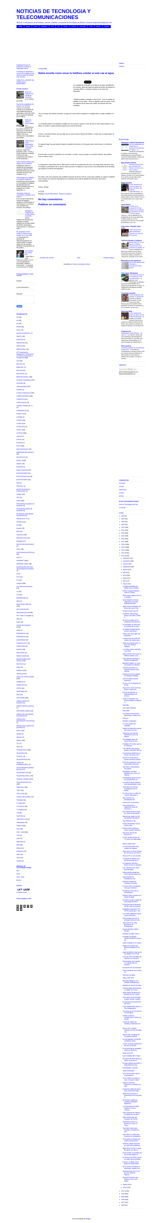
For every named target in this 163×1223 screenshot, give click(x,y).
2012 (123, 556)
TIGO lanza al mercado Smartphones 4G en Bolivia (130, 788)
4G (18, 320)
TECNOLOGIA (21, 750)
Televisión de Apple (129, 975)
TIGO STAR (20, 793)
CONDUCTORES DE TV (25, 406)
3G (18, 317)
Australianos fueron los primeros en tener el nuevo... (130, 1123)
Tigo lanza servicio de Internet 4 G (130, 833)
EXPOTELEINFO (22, 479)
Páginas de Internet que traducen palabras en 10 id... (131, 947)
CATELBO (20, 383)
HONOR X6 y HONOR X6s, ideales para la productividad (25, 81)
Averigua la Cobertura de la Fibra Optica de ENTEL (30, 213)
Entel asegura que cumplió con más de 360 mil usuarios (131, 963)
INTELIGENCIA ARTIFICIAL (26, 552)
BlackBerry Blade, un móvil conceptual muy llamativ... (132, 664)
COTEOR (20, 433)
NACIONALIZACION (23, 612)
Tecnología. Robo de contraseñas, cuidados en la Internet (26, 195)
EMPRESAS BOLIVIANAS (25, 452)
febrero (125, 1184)
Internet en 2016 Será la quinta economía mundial (131, 758)
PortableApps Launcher (130, 1068)
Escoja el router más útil (130, 611)
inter (18, 557)
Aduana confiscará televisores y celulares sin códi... (132, 1084)
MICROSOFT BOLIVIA (24, 604)
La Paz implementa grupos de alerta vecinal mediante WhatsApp (136, 314)
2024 (123, 522)
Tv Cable (19, 803)
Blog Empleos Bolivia (128, 163)
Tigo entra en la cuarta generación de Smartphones (130, 924)
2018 (123, 539)
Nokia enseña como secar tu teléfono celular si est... (132, 654)
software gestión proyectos (25, 706)
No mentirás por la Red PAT (29, 252)
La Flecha (122, 507)
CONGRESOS (21, 410)
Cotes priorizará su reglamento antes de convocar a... (130, 807)
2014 (123, 550)
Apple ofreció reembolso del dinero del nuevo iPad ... (132, 607)
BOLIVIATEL (21, 373)
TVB (18, 813)
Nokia (18, 622)
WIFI (18, 845)
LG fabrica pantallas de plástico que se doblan (131, 587)
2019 (123, 536)
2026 (123, 516)
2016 (123, 544)
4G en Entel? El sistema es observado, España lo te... (132, 1167)
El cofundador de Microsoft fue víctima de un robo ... (131, 625)
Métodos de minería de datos (132, 985)
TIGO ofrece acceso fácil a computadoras (131, 1074)
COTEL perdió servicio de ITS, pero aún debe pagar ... (132, 839)
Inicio (78, 257)
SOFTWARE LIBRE (23, 711)
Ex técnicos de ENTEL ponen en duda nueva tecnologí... (132, 1158)
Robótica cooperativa (129, 721)
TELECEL (20, 756)
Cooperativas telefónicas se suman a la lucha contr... (131, 754)
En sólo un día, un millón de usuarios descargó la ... (132, 794)
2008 (123, 1199)
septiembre (127, 567)
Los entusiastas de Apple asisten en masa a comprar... (131, 1108)
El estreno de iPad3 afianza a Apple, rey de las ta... (132, 1059)
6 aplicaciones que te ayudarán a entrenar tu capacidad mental (24, 66)
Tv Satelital (20, 809)
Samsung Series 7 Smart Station (29, 121)
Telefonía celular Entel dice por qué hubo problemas (131, 1144)
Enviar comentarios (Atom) (81, 264)
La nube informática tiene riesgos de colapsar (131, 847)
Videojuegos (21, 822)
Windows (19, 851)
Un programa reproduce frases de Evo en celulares (132, 864)
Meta (18, 601)
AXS (52, 26)
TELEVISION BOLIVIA (24, 782)
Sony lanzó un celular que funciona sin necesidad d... (132, 1135)
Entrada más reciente (47, 257)
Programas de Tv (22, 643)
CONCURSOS (21, 402)
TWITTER (20, 816)
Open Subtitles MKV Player (131, 1056)
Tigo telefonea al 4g (129, 821)
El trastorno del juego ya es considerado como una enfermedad (136, 276)
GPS (18, 497)
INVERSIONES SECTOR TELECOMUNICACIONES (25, 568)
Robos (19, 667)
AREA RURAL (21, 349)
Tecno (18, 747)
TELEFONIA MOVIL (51, 194)
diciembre (126, 558)
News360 (126, 705)
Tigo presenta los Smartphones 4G (129, 878)
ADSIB (19, 327)
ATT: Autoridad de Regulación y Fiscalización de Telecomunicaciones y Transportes (25, 354)
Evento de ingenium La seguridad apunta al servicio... (130, 694)
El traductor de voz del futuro (132, 967)
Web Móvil (20, 841)
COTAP (19, 420)
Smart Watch (21, 691)
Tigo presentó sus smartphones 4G (129, 798)
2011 (123, 1191)
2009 (123, 1197)
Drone (18, 446)
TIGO (91, 26)
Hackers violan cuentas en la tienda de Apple (132, 896)
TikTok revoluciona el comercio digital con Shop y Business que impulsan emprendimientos (135, 188)
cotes (18, 436)
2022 (123, 527)
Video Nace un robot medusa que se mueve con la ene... (132, 852)
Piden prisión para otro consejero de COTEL (130, 1118)
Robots (28, 26)
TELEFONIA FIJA (22, 772)
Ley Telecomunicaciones (24, 586)
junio (124, 575)
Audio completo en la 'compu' (132, 943)
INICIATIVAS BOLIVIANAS (25, 544)
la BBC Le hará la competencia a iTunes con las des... (132, 1017)
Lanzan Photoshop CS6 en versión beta (131, 824)
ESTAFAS (20, 467)
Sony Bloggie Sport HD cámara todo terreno (130, 740)
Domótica (20, 442)
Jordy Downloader (128, 1071)
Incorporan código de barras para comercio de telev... (132, 1090)
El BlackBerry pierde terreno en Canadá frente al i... (132, 778)
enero (125, 1187)
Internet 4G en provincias (131, 802)
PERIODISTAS (21, 636)
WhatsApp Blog (126, 311)
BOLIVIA (19, 370)
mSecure (125, 718)
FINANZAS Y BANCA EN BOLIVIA (132, 142)
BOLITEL (20, 364)
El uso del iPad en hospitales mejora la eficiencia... (132, 1049)
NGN (18, 619)
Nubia (18, 630)
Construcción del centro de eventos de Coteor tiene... (132, 639)
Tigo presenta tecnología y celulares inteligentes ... (131, 659)
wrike (18, 854)
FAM (18, 483)
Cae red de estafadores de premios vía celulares (25, 105)
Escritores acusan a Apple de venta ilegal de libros (132, 901)
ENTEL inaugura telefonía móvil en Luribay (131, 591)
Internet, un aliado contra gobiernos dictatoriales (131, 1163)
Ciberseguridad (21, 386)
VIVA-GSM (83, 26)
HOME (20, 26)
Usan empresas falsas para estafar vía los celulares (25, 162)
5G (18, 323)
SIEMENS (20, 682)
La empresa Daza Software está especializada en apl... (132, 783)
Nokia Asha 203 (128, 1053)
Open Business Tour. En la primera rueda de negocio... (131, 1173)
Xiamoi (19, 858)
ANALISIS (20, 339)
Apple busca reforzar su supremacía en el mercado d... (132, 1095)
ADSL (18, 330)
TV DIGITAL (20, 806)
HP (18, 525)
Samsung (20, 673)
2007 (123, 1202)
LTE (18, 595)
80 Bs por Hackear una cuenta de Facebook (29, 94)
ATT (58, 26)
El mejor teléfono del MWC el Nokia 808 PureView (132, 1064)
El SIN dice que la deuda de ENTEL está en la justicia (132, 905)
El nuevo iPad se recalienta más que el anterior (131, 887)
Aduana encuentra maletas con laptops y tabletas (131, 675)
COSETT (19, 414)
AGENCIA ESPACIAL (23, 333)
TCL (18, 743)
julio (124, 572)
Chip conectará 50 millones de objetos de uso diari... (131, 1113)
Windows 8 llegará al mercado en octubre (130, 882)
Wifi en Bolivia (126, 346)
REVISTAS (20, 664)
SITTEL (19, 688)
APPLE (19, 346)
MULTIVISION (21, 609)
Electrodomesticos (22, 449)
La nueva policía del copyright (129, 724)
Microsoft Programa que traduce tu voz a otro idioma (130, 1179)
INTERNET (44, 26)
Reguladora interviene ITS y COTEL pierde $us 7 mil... (132, 910)
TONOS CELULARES (24, 797)
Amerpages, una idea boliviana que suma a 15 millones (131, 773)
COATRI (19, 390)
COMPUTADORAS (23, 396)
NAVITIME (126, 711)
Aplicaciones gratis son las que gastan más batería (131, 817)
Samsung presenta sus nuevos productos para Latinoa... (131, 669)
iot (17, 574)
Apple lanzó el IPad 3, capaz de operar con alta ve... (132, 1149)
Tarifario (121, 66)
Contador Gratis (22, 892)
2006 (123, 1205)
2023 (123, 524)
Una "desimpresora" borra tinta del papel (131, 868)
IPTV (18, 577)
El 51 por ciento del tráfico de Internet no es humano (132, 957)
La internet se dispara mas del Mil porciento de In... (131, 859)
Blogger (88, 1219)
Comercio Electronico (23, 393)
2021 (123, 530)
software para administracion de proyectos (26, 720)
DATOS (19, 439)
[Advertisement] (79, 45)
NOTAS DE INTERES (24, 625)
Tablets (19, 740)
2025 (123, 519)
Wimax (19, 848)
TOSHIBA (20, 800)
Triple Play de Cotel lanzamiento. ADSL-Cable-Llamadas (29, 144)
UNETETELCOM (22, 819)
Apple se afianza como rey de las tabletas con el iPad (132, 953)
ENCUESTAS (21, 457)
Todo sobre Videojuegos (129, 273)
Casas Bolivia (126, 204)
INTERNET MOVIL (23, 564)
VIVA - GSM (20, 832)
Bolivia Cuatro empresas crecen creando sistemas (131, 829)
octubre (125, 564)
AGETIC (19, 336)
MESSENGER (21, 598)
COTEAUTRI (21, 426)
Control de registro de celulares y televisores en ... (131, 1023)
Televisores (20, 787)
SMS (18, 694)
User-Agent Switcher (129, 708)
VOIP (18, 838)
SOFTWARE (21, 698)
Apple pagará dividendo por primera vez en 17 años (131, 993)
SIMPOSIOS (21, 685)
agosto (125, 569)
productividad (21, 640)
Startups (19, 737)
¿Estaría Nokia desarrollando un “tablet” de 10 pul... (132, 989)
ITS (18, 580)
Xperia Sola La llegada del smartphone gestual (131, 1035)
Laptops (19, 583)
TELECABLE (21, 753)
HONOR (106, 26)
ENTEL (98, 26)
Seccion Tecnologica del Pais (128, 504)
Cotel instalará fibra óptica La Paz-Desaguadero (132, 1007)
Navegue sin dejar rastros (131, 934)
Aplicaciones (21, 343)
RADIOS (19, 649)
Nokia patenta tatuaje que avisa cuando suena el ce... (132, 873)
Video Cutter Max (128, 978)
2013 (123, 553)
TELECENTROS (22, 759)
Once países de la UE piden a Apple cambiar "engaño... (132, 998)
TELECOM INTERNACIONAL (22, 763)
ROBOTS (20, 670)
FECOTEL (20, 486)
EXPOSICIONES (22, 473)
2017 (123, 541)
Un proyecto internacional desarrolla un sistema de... (132, 714)
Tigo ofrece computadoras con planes (131, 767)
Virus (18, 829)
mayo (125, 578)
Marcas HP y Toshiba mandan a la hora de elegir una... (132, 1030)
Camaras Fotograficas (24, 380)
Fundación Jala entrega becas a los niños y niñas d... (131, 615)
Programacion (126, 331)
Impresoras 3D (21, 538)
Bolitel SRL (20, 367)
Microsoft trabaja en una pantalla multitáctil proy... (131, 981)
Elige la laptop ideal (129, 844)
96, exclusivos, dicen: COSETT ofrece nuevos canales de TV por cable (24, 233)
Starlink (19, 734)
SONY (19, 730)
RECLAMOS (21, 652)
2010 (123, 1194)
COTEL (66, 26)
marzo (125, 584)
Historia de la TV (22, 518)
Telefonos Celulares (65, 194)
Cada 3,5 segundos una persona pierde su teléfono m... (132, 700)
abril (124, 581)
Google (19, 494)
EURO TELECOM (22, 470)
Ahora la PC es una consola (132, 856)
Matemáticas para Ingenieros (131, 260)
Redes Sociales (22, 656)
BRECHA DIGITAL (22, 377)
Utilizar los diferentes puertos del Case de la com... (132, 729)
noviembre (126, 561)
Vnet (18, 835)
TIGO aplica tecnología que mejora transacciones (131, 1140)
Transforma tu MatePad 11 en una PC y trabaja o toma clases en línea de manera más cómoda (25, 74)
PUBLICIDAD (21, 646)
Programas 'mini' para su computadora (131, 891)
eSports (19, 463)
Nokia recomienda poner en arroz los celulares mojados (131, 644)
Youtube (19, 861)
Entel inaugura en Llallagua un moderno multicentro (25, 178)
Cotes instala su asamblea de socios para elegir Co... (132, 1153)
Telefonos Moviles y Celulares (131, 240)
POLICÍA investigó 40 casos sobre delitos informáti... (132, 763)
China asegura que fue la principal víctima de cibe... (132, 919)
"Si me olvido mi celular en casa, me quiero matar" (131, 1079)
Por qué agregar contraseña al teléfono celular (132, 1040)
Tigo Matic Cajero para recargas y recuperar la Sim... (131, 1129)
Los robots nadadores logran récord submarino (132, 914)
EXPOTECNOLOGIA (23, 476)
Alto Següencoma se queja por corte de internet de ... (132, 812)
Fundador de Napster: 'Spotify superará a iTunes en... (132, 938)
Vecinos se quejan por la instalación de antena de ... (132, 621)
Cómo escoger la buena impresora (130, 679)
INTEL (19, 549)
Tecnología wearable (128, 293)
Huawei (19, 528)
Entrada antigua (109, 257)
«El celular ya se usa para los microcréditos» (132, 1012)
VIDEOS (19, 825)
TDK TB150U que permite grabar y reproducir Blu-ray (132, 749)
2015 (123, 547)
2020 (123, 533)
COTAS (74, 26)
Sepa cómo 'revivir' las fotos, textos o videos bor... (132, 688)
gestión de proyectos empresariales (23, 490)
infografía (20, 541)
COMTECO (20, 399)
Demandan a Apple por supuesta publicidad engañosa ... (130, 1101)
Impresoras (20, 535)
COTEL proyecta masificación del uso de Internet (132, 1044)
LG (18, 591)
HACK (35, 26)
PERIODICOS (21, 633)
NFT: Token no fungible (24, 615)
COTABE (19, 417)
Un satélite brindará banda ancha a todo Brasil (131, 630)
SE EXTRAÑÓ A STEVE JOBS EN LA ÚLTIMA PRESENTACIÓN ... (130, 601)
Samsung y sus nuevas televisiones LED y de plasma (130, 734)
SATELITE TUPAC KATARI (25, 677)
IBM (18, 531)
